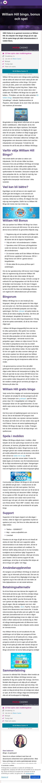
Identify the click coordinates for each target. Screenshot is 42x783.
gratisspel (22, 398)
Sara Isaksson (8, 751)
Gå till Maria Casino (20, 71)
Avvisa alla (25, 777)
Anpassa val (4, 777)
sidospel (21, 311)
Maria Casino (17, 59)
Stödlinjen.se (20, 74)
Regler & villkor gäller (34, 50)
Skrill (22, 607)
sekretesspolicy (30, 773)
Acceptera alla (35, 777)
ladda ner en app (19, 456)
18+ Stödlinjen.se (26, 50)
